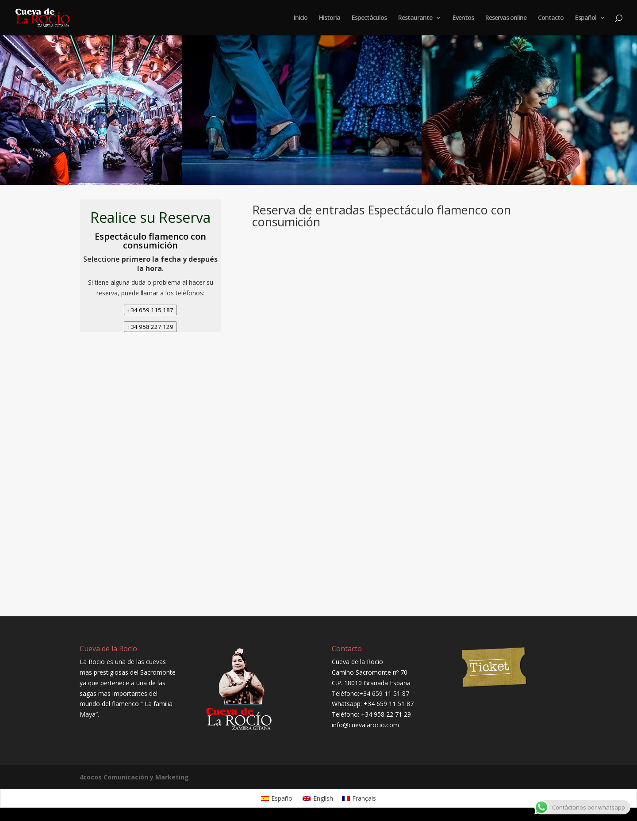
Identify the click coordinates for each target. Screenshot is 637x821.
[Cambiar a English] (318, 798)
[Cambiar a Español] (278, 798)
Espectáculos (369, 18)
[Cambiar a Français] (359, 798)
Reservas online (505, 18)
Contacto (551, 18)
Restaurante (415, 18)
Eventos (463, 18)
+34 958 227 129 (150, 327)
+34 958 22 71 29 (386, 714)
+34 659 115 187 (150, 310)
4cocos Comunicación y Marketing (134, 777)
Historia (329, 18)
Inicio (300, 18)
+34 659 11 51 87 (384, 693)
